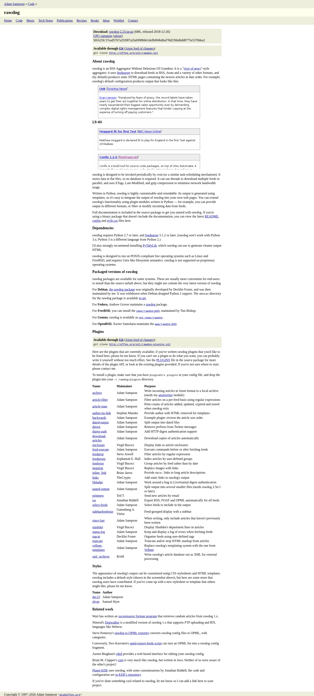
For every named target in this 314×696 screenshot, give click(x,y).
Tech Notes (45, 20)
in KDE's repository (128, 671)
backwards (99, 414)
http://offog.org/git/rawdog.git (133, 53)
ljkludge (97, 478)
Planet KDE (100, 666)
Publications (65, 20)
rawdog (150, 303)
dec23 (96, 593)
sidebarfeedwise (102, 508)
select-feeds (100, 501)
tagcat (96, 533)
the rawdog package (122, 289)
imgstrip (97, 465)
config (96, 220)
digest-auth (99, 428)
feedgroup (98, 455)
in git (142, 297)
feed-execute (100, 446)
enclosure (98, 441)
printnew (98, 492)
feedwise (98, 460)
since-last (98, 517)
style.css (112, 220)
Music (30, 20)
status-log (98, 528)
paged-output (100, 485)
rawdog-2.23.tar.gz (121, 31)
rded (119, 650)
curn (120, 656)
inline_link (99, 469)
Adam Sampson (14, 4)
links (95, 474)
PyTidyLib (150, 245)
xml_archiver (101, 553)
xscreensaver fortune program (137, 612)
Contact (133, 20)
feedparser (123, 72)
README (211, 216)
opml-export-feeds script (146, 639)
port (148, 310)
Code (31, 4)
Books (95, 20)
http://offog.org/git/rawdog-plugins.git (140, 342)
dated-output (100, 419)
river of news (192, 68)
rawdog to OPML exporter (132, 629)
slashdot (97, 523)
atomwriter (165, 392)
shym (95, 598)
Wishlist (119, 20)
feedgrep (98, 451)
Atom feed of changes (139, 48)
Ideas (106, 20)
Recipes (82, 20)
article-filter (100, 396)
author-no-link (101, 410)
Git (121, 48)
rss (94, 496)
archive (97, 389)
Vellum (149, 546)
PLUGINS (163, 357)
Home (8, 20)
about (118, 36)
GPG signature (103, 36)
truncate (97, 537)
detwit (96, 423)
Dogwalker (112, 619)
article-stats (99, 403)
